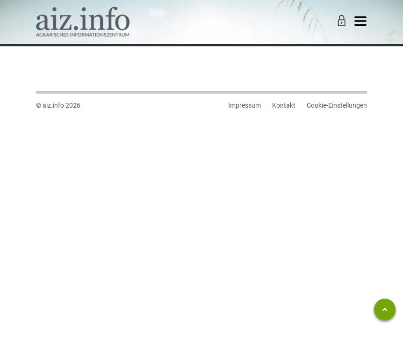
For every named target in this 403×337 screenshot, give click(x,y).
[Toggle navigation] (360, 21)
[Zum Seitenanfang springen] (385, 309)
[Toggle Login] (340, 21)
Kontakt (283, 105)
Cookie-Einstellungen (337, 105)
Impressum (244, 105)
